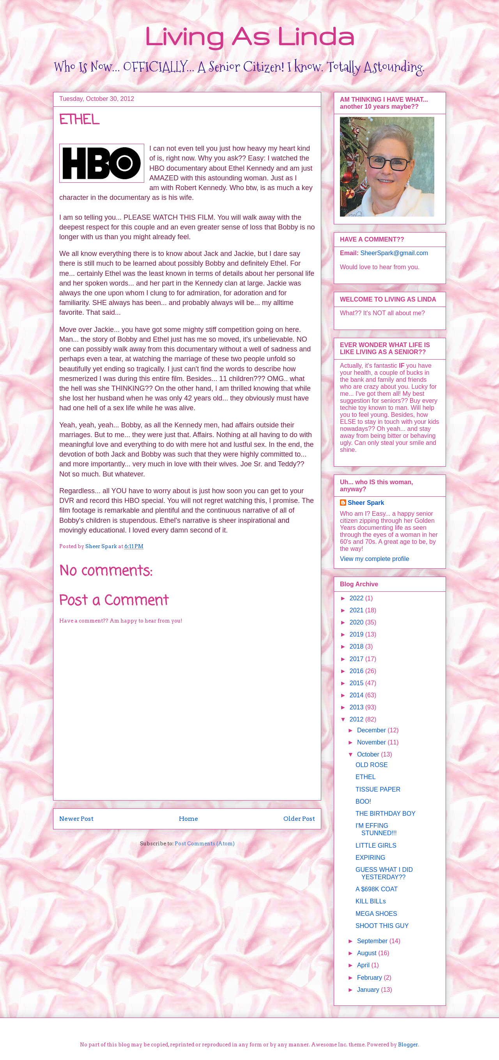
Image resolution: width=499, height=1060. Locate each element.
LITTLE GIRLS (376, 845)
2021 (357, 610)
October (369, 754)
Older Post (299, 818)
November (372, 742)
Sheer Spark (366, 502)
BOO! (363, 801)
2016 (357, 671)
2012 (357, 719)
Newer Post (76, 818)
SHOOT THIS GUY (382, 925)
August (367, 953)
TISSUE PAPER (378, 789)
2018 (357, 646)
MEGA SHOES (376, 913)
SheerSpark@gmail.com (394, 253)
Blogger (408, 1045)
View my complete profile (374, 559)
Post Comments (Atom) (205, 844)
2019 (357, 634)
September (373, 941)
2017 (357, 659)
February (370, 977)
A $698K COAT (377, 889)
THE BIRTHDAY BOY (386, 813)
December (372, 730)
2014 (357, 695)
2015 (357, 683)
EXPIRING (370, 857)
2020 (357, 622)
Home (188, 818)
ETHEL (366, 777)
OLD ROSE (372, 765)
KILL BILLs (371, 901)
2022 (357, 598)
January (369, 989)
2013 (357, 707)
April (364, 965)
